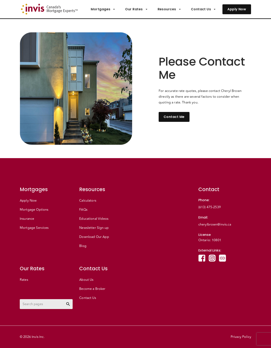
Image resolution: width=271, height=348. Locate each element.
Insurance (27, 218)
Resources (169, 9)
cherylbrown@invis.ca (214, 224)
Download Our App (94, 236)
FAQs (83, 209)
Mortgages (103, 9)
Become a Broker (92, 288)
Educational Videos (93, 218)
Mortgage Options (34, 209)
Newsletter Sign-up (94, 227)
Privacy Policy (241, 336)
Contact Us (203, 9)
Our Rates (136, 9)
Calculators (87, 200)
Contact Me (174, 117)
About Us (86, 279)
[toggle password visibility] (68, 304)
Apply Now (236, 9)
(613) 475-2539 (209, 207)
